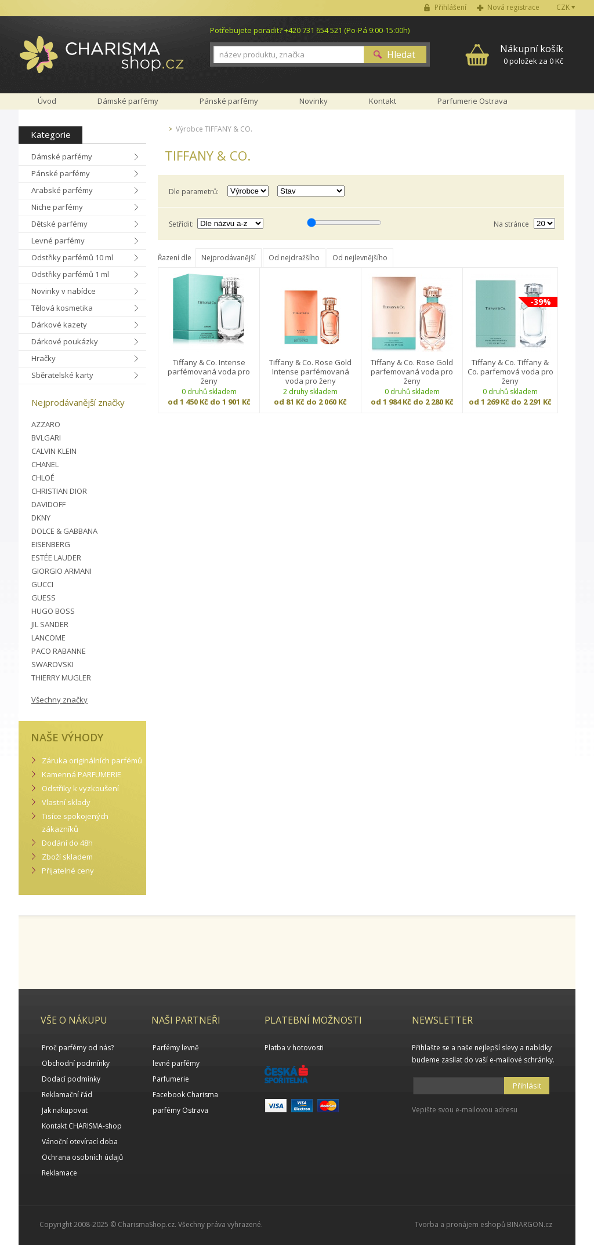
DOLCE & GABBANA (64, 531)
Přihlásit (527, 1085)
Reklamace (59, 1173)
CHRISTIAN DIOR (59, 491)
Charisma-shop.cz (102, 61)
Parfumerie (171, 1079)
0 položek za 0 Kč (531, 54)
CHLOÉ (43, 477)
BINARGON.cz (529, 1224)
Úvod (47, 101)
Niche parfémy (57, 207)
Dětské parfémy (59, 224)
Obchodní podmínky (76, 1063)
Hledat (401, 54)
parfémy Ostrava (180, 1110)
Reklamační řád (67, 1095)
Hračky (43, 358)
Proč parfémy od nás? (78, 1048)
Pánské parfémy (60, 173)
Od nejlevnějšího (359, 258)
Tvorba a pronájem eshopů (460, 1224)
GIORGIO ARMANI (61, 571)
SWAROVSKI (52, 664)
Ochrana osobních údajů (82, 1157)
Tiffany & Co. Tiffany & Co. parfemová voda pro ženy (510, 371)
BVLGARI (46, 437)
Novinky (313, 101)
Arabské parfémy (62, 190)
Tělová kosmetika (62, 308)
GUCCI (42, 584)
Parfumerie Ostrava (472, 101)
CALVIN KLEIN (54, 451)
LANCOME (48, 637)
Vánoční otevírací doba (80, 1141)
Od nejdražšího (294, 258)
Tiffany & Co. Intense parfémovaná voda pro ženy (209, 371)
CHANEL (45, 464)
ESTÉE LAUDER (56, 557)
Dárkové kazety (59, 324)
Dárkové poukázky (64, 341)
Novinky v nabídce (63, 291)
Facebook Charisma (185, 1095)
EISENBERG (50, 544)
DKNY (40, 517)
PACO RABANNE (58, 651)
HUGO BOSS (53, 611)
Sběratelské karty (62, 375)
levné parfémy (176, 1063)
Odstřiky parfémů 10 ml (72, 257)
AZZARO (45, 424)
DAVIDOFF (48, 504)
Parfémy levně (176, 1048)
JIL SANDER (49, 624)
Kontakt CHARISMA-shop (82, 1126)
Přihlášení (450, 7)
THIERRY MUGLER (61, 677)
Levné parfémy (58, 240)
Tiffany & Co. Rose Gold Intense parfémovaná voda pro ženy (310, 371)
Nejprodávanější (228, 258)
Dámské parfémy (61, 156)
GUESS (43, 597)
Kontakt (382, 101)
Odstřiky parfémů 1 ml (70, 274)
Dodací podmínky (71, 1079)
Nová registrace (513, 7)
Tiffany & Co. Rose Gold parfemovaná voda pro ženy (412, 371)
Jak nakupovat (65, 1110)
